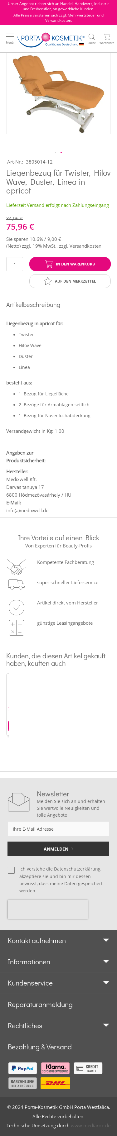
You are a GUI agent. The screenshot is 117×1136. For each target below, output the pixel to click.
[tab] (58, 940)
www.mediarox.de (90, 1125)
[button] (56, 153)
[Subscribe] (58, 849)
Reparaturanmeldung (40, 1004)
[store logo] (51, 39)
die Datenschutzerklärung (73, 869)
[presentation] (48, 909)
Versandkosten (85, 246)
